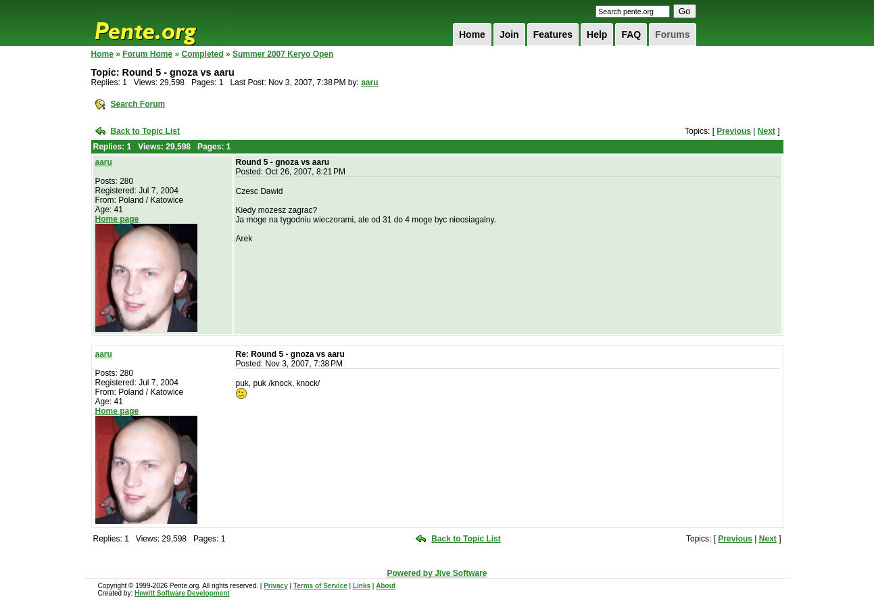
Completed (203, 54)
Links (361, 585)
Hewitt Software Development (182, 593)
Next (766, 131)
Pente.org (163, 23)
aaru (369, 82)
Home (472, 34)
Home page (117, 219)
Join (509, 34)
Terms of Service (320, 585)
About (385, 585)
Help (597, 34)
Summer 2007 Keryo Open (283, 54)
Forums (672, 34)
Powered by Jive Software (437, 573)
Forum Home (147, 54)
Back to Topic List (145, 131)
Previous (734, 131)
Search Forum (138, 104)
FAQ (631, 34)
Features (553, 34)
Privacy (276, 585)
